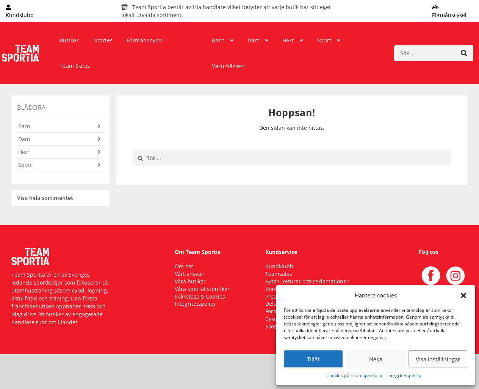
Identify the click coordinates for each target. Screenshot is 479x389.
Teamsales (278, 273)
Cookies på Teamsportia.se (355, 375)
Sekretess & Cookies (200, 296)
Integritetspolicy (404, 375)
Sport (324, 40)
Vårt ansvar (189, 273)
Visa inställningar (438, 359)
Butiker (69, 40)
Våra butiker (190, 281)
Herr (288, 40)
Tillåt (313, 359)
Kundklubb (279, 266)
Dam (253, 40)
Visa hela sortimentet (45, 197)
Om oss (184, 266)
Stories (103, 40)
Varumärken (228, 66)
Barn (218, 40)
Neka (375, 359)
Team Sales (74, 65)
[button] (463, 295)
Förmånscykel (145, 40)
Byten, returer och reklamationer (307, 281)
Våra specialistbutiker (202, 289)
